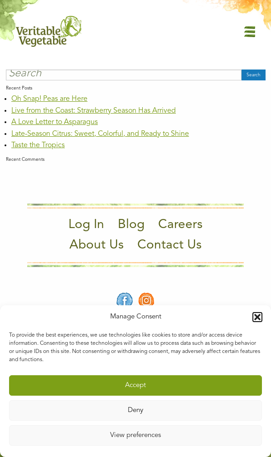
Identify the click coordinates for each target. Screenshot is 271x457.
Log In (86, 225)
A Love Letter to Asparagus (54, 122)
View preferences (135, 435)
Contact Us (169, 245)
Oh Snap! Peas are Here (49, 99)
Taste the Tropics (38, 145)
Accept (135, 385)
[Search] (124, 75)
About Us (96, 245)
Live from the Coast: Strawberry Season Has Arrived (93, 110)
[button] (257, 317)
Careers (180, 225)
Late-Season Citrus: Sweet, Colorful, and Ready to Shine (100, 134)
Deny (135, 410)
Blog (131, 225)
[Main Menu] (249, 31)
